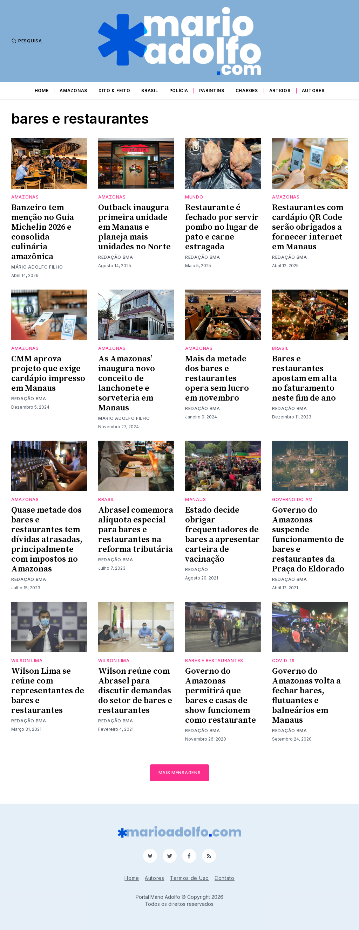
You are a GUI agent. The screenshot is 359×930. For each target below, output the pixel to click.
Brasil (149, 90)
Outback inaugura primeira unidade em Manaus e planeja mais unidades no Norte (134, 227)
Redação (196, 569)
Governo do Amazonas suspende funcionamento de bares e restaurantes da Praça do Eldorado (308, 539)
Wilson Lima (27, 660)
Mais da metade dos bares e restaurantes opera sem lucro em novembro (217, 378)
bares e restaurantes (214, 660)
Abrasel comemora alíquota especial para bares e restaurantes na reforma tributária (135, 530)
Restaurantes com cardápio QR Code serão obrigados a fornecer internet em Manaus (307, 227)
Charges (247, 90)
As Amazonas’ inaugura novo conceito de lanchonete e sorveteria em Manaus (126, 383)
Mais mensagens (179, 772)
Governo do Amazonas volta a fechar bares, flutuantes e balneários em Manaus (306, 696)
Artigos (280, 90)
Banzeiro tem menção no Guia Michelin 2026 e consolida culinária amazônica (42, 232)
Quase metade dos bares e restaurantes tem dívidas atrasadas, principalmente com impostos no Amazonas (46, 539)
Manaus (195, 499)
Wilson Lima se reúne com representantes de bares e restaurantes (47, 691)
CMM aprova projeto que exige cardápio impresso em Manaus (48, 374)
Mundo (194, 197)
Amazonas (73, 90)
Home (42, 90)
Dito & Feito (114, 90)
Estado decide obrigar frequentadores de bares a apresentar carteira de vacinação (222, 534)
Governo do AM (292, 499)
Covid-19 (283, 660)
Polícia (178, 90)
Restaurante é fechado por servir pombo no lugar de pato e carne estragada (222, 227)
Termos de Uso (189, 878)
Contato (225, 878)
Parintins (211, 90)
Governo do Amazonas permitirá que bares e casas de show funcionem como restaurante (220, 696)
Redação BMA (115, 257)
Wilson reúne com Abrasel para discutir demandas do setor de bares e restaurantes (135, 691)
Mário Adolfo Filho (37, 267)
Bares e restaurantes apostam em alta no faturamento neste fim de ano (304, 378)
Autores (313, 90)
